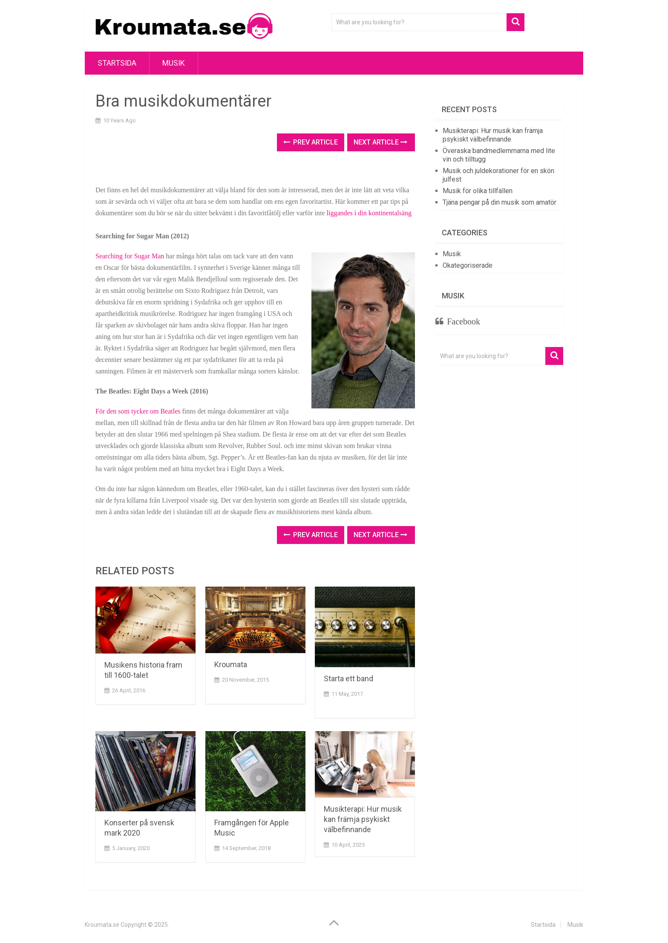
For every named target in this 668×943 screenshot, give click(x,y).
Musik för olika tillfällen (478, 191)
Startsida (117, 62)
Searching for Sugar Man (129, 256)
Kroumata (230, 664)
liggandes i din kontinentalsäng (369, 213)
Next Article (380, 142)
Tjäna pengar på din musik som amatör (499, 202)
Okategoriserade (467, 265)
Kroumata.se (102, 924)
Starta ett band (348, 678)
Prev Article (310, 142)
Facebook (463, 321)
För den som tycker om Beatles (138, 411)
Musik (173, 62)
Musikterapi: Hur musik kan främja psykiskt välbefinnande (363, 819)
